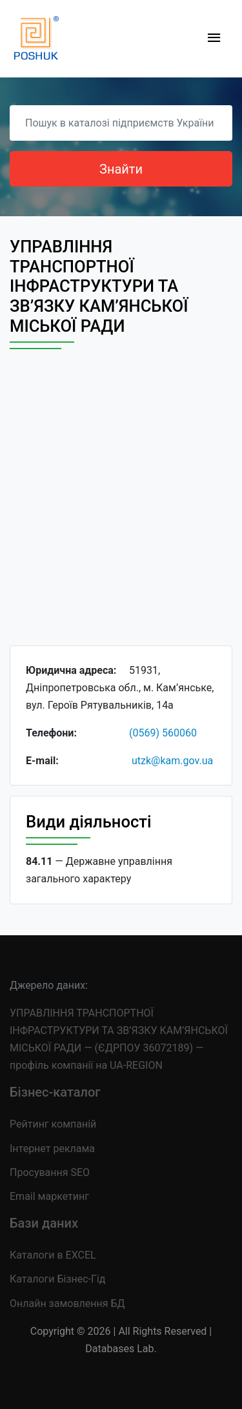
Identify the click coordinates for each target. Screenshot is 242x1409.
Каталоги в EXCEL (53, 1255)
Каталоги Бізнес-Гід (57, 1279)
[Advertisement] (121, 509)
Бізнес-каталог (55, 1092)
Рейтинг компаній (53, 1124)
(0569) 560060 (163, 733)
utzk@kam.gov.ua (172, 761)
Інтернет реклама (52, 1148)
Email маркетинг (49, 1196)
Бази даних (44, 1223)
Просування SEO (50, 1172)
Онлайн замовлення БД (67, 1303)
